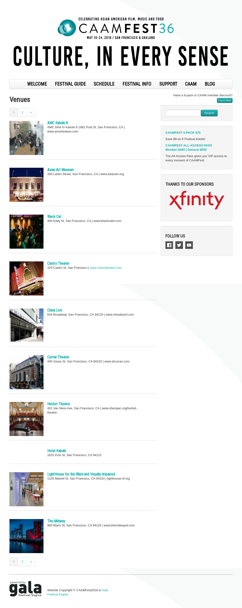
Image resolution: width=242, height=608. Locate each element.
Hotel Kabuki (56, 451)
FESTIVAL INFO (136, 84)
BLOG (210, 84)
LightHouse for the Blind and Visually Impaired (81, 474)
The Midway (56, 521)
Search (209, 113)
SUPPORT (168, 84)
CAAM (191, 84)
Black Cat (54, 216)
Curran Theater (58, 357)
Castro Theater (58, 263)
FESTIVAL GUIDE (70, 84)
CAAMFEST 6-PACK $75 (183, 132)
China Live (54, 310)
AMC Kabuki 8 (57, 123)
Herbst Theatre (58, 404)
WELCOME (37, 84)
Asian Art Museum (60, 169)
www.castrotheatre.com (106, 267)
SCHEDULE (104, 84)
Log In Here (225, 100)
